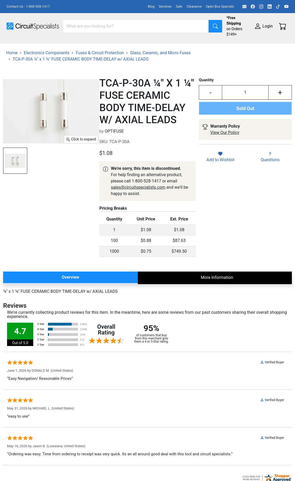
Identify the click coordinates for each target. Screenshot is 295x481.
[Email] (244, 6)
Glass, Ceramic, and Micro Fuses (160, 73)
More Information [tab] (217, 298)
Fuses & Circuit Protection (100, 73)
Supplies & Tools (77, 57)
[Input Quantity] (245, 113)
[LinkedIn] (269, 6)
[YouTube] (286, 6)
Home (12, 73)
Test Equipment (83, 46)
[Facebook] (253, 6)
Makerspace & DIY (163, 46)
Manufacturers (45, 46)
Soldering (199, 46)
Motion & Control (234, 46)
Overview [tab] (70, 298)
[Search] (136, 26)
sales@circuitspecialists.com (138, 208)
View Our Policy (224, 153)
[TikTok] (278, 6)
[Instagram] (261, 6)
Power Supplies (122, 46)
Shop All (14, 46)
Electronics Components (30, 57)
